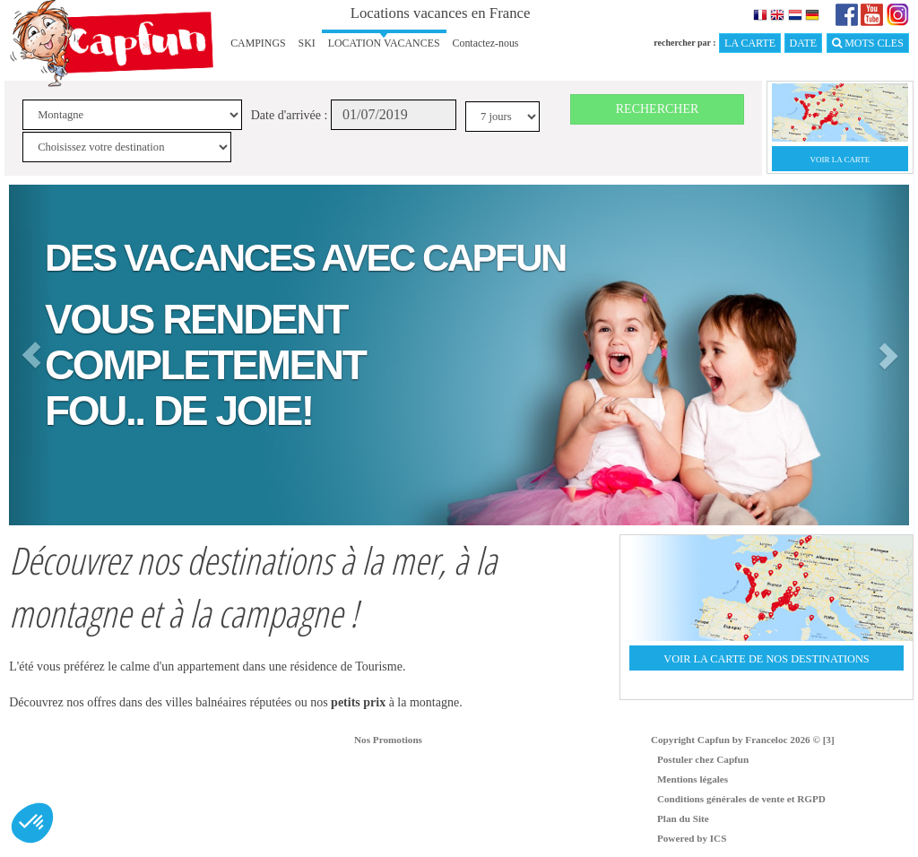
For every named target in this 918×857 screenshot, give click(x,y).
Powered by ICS (692, 838)
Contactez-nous (486, 43)
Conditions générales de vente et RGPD (741, 798)
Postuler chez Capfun (703, 759)
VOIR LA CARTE (840, 159)
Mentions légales (692, 779)
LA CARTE (749, 43)
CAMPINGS (257, 43)
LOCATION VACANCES (384, 43)
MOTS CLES (868, 43)
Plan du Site (683, 818)
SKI (307, 43)
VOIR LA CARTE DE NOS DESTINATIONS (766, 659)
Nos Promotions (388, 739)
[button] (31, 355)
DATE (804, 43)
